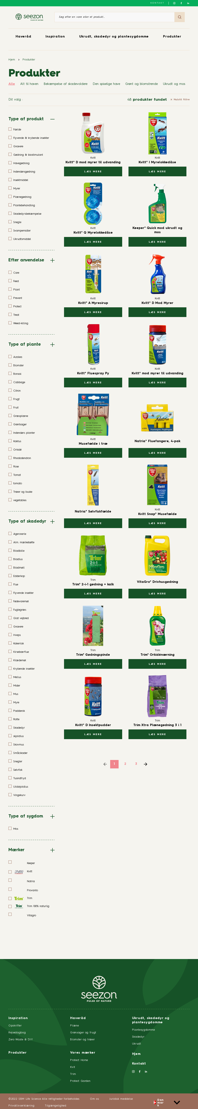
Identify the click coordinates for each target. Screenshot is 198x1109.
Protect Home (79, 1060)
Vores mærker (82, 1052)
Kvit (72, 1067)
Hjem (11, 59)
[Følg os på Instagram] (174, 3)
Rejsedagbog (17, 1032)
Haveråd (23, 36)
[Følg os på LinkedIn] (188, 3)
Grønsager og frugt (83, 1032)
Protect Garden (80, 1081)
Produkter (172, 36)
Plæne (74, 1025)
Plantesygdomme (143, 1030)
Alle (11, 84)
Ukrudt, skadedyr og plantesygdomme (114, 36)
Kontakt (157, 3)
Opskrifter (15, 1025)
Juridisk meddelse (121, 1099)
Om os (94, 1099)
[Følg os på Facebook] (181, 3)
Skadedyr (138, 1036)
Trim (73, 1074)
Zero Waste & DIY (20, 1039)
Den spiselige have (106, 84)
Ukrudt (136, 1043)
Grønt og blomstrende (141, 84)
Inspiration (55, 36)
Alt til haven (29, 84)
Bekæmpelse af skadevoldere (65, 84)
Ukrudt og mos (174, 84)
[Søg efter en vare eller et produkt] (114, 17)
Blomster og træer (82, 1039)
